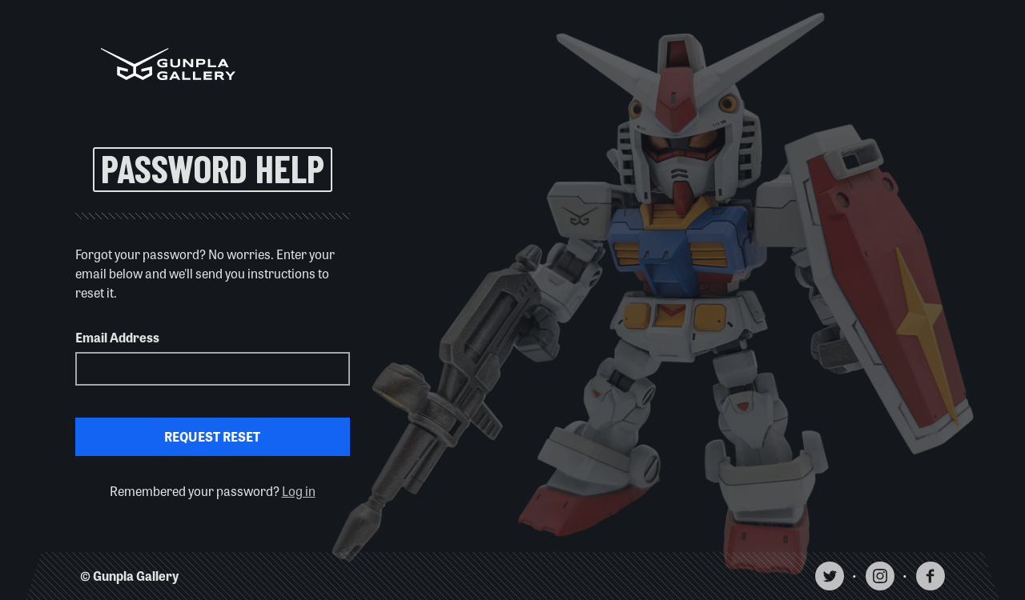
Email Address (117, 337)
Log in (299, 491)
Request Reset (212, 436)
